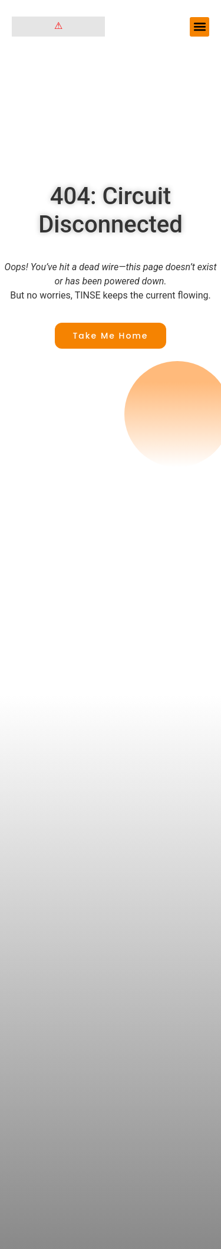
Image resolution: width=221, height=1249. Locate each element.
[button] (199, 27)
